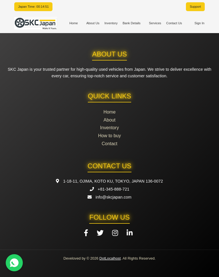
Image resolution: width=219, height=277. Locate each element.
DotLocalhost (110, 258)
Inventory (110, 23)
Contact (109, 143)
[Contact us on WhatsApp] (14, 262)
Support (195, 6)
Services (155, 23)
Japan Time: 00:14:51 (33, 6)
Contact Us (174, 23)
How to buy (109, 135)
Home (73, 23)
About (109, 120)
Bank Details (132, 23)
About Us (93, 23)
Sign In (199, 23)
